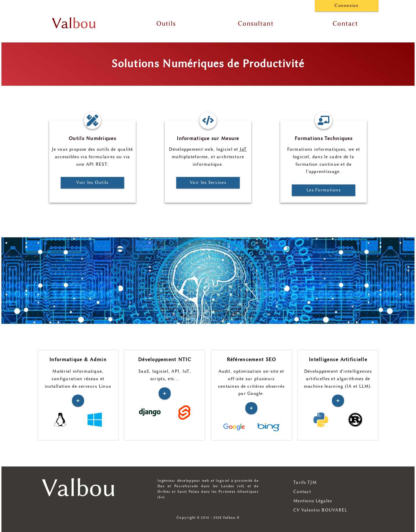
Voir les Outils (92, 182)
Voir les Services (208, 182)
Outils (166, 24)
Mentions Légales (312, 501)
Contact (345, 24)
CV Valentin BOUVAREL (320, 510)
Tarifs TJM (305, 482)
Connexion (347, 5)
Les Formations (324, 190)
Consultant (256, 24)
